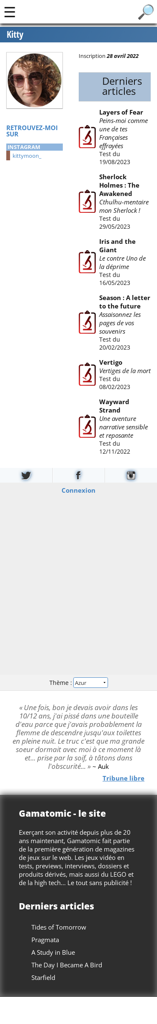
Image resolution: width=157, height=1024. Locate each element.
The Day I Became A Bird (66, 965)
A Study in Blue (53, 952)
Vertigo (110, 362)
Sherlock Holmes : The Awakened (119, 185)
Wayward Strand (114, 405)
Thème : (78, 682)
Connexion (78, 490)
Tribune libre (123, 777)
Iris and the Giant (117, 245)
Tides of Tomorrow (58, 927)
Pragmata (45, 939)
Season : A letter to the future (124, 301)
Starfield (43, 977)
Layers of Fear (121, 112)
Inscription (92, 56)
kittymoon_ (27, 155)
